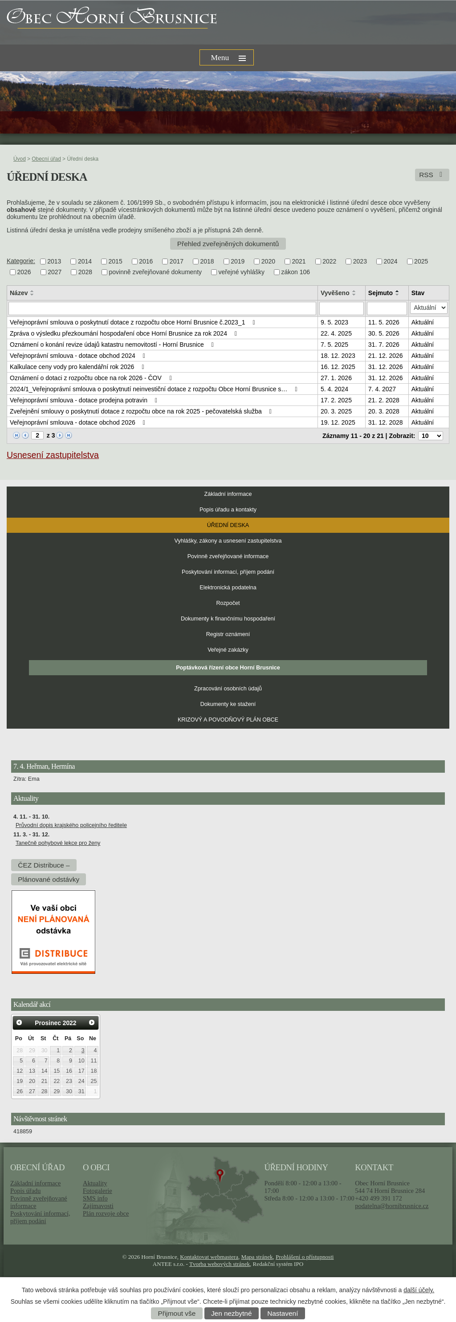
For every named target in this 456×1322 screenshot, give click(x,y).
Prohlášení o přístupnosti (305, 1256)
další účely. (418, 1290)
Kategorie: (21, 260)
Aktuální (422, 322)
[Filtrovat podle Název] (162, 308)
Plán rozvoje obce (106, 1213)
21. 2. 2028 (383, 400)
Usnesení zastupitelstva (53, 455)
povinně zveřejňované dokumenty (155, 272)
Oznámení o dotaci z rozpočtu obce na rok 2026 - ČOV (92, 377)
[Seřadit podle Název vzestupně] (32, 291)
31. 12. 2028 (385, 422)
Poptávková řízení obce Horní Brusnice (228, 668)
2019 (237, 261)
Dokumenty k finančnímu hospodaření (228, 619)
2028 (85, 272)
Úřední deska (228, 525)
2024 (390, 261)
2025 (421, 261)
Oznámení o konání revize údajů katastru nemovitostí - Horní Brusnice (113, 344)
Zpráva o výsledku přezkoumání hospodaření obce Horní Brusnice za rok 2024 (125, 333)
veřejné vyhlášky (242, 272)
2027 (54, 272)
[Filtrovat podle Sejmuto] (387, 308)
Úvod (19, 159)
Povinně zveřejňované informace (228, 556)
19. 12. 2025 (338, 422)
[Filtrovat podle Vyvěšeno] (341, 308)
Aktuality (95, 1183)
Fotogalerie (97, 1190)
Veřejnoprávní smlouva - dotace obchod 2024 (79, 355)
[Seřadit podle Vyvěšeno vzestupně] (354, 291)
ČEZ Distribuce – (43, 865)
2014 (85, 261)
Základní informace (228, 494)
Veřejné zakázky (228, 650)
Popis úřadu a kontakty (228, 510)
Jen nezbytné (231, 1313)
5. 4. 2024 (334, 389)
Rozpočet (228, 603)
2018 (207, 261)
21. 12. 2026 (385, 355)
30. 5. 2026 (383, 333)
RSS (432, 174)
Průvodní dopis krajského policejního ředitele (71, 825)
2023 (360, 261)
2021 (298, 261)
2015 (115, 261)
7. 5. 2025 (334, 344)
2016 (146, 261)
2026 (24, 272)
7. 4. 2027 (382, 389)
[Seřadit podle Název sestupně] (32, 294)
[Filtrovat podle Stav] (429, 308)
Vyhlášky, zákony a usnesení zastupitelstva (228, 541)
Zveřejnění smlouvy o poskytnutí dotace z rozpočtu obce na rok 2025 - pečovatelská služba (142, 411)
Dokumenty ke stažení (228, 704)
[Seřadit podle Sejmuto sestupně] (398, 294)
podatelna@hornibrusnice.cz (391, 1205)
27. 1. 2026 (336, 377)
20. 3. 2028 (383, 411)
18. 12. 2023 (338, 355)
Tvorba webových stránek (219, 1264)
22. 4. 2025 (336, 333)
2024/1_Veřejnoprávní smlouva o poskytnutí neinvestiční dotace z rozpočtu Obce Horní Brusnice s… (155, 389)
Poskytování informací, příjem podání (228, 572)
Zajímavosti (98, 1205)
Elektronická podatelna (228, 587)
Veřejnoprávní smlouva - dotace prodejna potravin (85, 400)
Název (19, 292)
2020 (268, 261)
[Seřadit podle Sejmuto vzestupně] (398, 291)
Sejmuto (380, 292)
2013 (54, 261)
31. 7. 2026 (383, 344)
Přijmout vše (177, 1313)
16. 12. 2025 (338, 366)
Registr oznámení (228, 634)
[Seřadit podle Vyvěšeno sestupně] (354, 294)
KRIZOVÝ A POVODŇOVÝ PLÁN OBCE (228, 720)
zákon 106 (295, 272)
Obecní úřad (46, 159)
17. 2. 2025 (336, 400)
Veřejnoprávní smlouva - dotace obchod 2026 (79, 422)
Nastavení (282, 1313)
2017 (176, 261)
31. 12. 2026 (385, 366)
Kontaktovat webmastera (209, 1256)
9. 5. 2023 (334, 322)
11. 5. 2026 (383, 322)
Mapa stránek (257, 1256)
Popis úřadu (25, 1190)
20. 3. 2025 (336, 411)
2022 (329, 261)
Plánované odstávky (48, 879)
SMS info (95, 1198)
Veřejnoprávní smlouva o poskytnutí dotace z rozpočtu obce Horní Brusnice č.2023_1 (134, 322)
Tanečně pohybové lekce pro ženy (58, 843)
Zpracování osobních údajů (228, 688)
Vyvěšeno (335, 292)
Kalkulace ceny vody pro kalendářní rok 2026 (78, 366)
